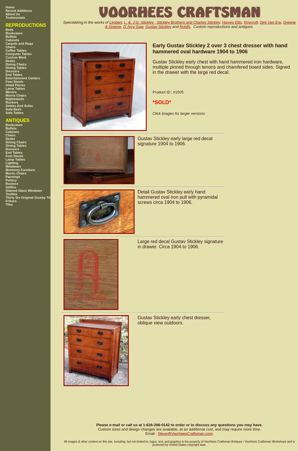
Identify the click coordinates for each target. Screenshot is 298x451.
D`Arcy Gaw (133, 27)
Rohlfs (185, 27)
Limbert (115, 22)
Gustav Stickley (159, 27)
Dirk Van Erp (270, 22)
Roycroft (251, 22)
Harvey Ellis (232, 22)
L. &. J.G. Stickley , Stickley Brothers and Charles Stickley (172, 22)
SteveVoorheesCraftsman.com (185, 433)
